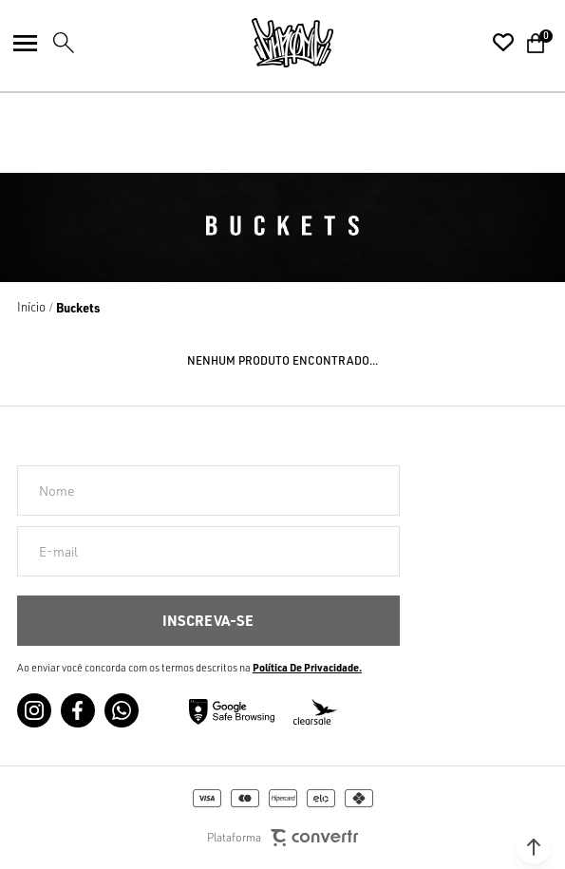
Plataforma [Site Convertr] (282, 838)
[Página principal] (292, 42)
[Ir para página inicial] (31, 306)
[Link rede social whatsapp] (121, 710)
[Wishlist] (503, 43)
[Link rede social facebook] (78, 710)
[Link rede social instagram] (34, 710)
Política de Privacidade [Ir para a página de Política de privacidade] (306, 667)
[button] (534, 847)
